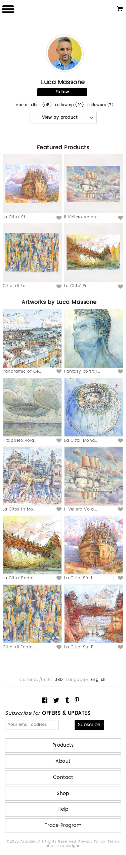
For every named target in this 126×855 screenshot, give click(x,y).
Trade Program (63, 825)
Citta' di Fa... (16, 286)
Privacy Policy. (93, 842)
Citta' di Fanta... (20, 647)
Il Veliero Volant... (82, 217)
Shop (63, 793)
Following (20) (69, 105)
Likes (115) (41, 105)
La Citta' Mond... (81, 440)
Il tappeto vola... (20, 440)
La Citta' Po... (77, 286)
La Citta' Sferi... (80, 578)
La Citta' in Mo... (20, 509)
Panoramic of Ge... (23, 371)
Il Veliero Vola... (80, 509)
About (22, 105)
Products (63, 745)
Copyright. (70, 846)
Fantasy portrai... (82, 371)
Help (63, 809)
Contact (63, 777)
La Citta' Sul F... (80, 647)
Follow (62, 92)
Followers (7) (100, 105)
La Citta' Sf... (16, 217)
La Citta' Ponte (18, 578)
